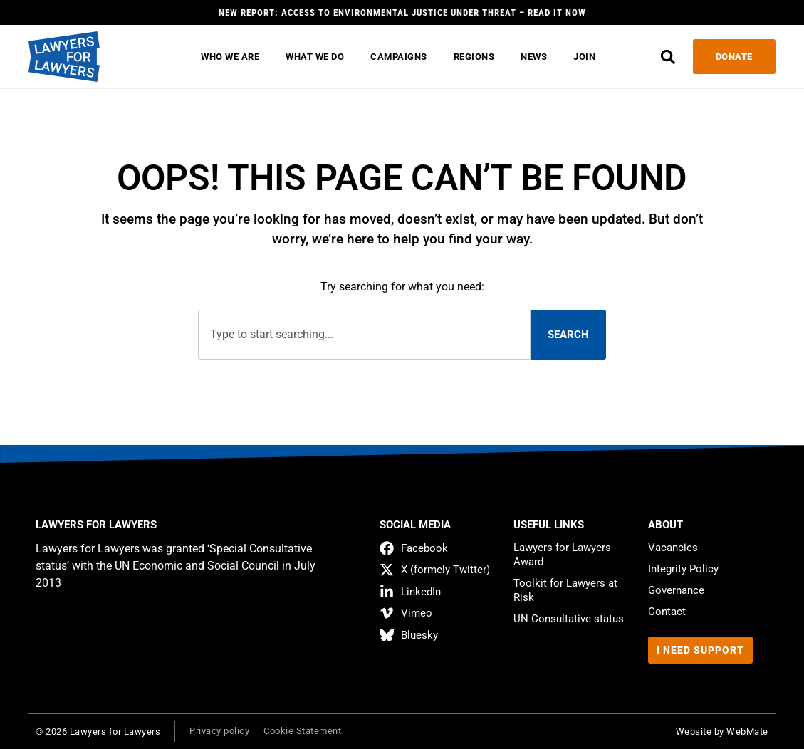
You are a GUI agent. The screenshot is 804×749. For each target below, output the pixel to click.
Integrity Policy (683, 568)
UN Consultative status (568, 618)
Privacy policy (219, 731)
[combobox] (364, 335)
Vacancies (673, 547)
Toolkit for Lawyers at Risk (565, 590)
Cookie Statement (302, 731)
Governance (676, 590)
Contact (667, 611)
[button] (668, 56)
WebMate (747, 731)
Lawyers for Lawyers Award (562, 554)
